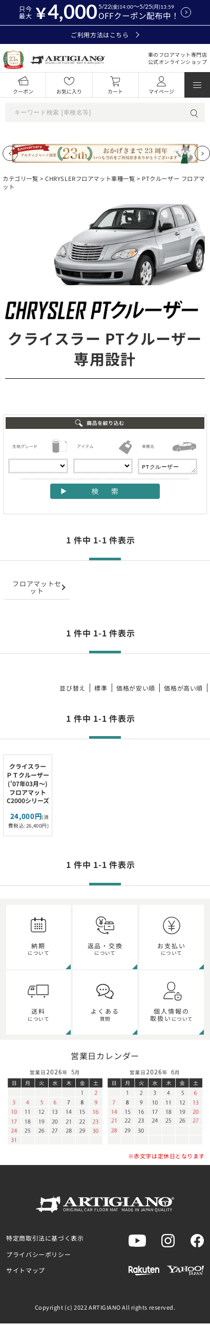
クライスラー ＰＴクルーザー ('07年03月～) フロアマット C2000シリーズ (27, 784)
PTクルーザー (167, 467)
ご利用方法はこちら (105, 35)
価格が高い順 (183, 689)
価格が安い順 (135, 689)
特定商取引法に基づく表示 (44, 1239)
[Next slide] (202, 153)
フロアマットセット (36, 588)
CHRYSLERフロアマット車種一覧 (90, 178)
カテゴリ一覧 (20, 178)
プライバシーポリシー (38, 1255)
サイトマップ (25, 1271)
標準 (100, 689)
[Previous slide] (10, 153)
